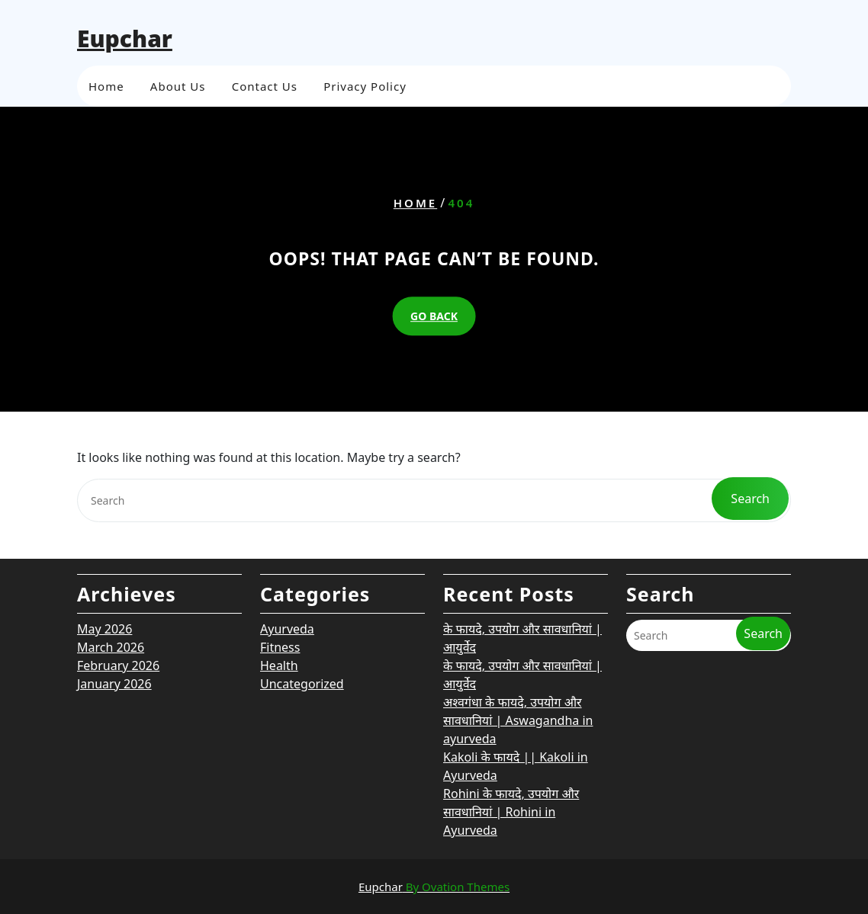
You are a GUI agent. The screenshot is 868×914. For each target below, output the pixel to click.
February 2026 (118, 581)
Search (763, 549)
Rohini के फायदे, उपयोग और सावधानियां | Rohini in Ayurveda (511, 728)
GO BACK (434, 316)
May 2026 (104, 545)
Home (106, 84)
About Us (178, 84)
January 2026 (114, 600)
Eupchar (124, 38)
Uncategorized (302, 600)
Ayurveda (287, 545)
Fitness (280, 563)
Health (279, 581)
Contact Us (264, 84)
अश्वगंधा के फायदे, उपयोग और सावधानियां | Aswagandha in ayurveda (518, 636)
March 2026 (110, 563)
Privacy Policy (365, 84)
